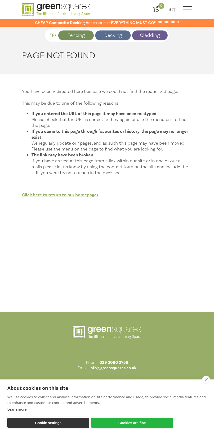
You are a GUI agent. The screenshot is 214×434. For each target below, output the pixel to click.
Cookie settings (48, 423)
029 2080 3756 (113, 362)
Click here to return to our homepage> (60, 195)
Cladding (150, 35)
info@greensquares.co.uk (113, 368)
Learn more (17, 409)
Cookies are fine (132, 423)
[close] (206, 380)
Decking (113, 35)
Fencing (76, 35)
